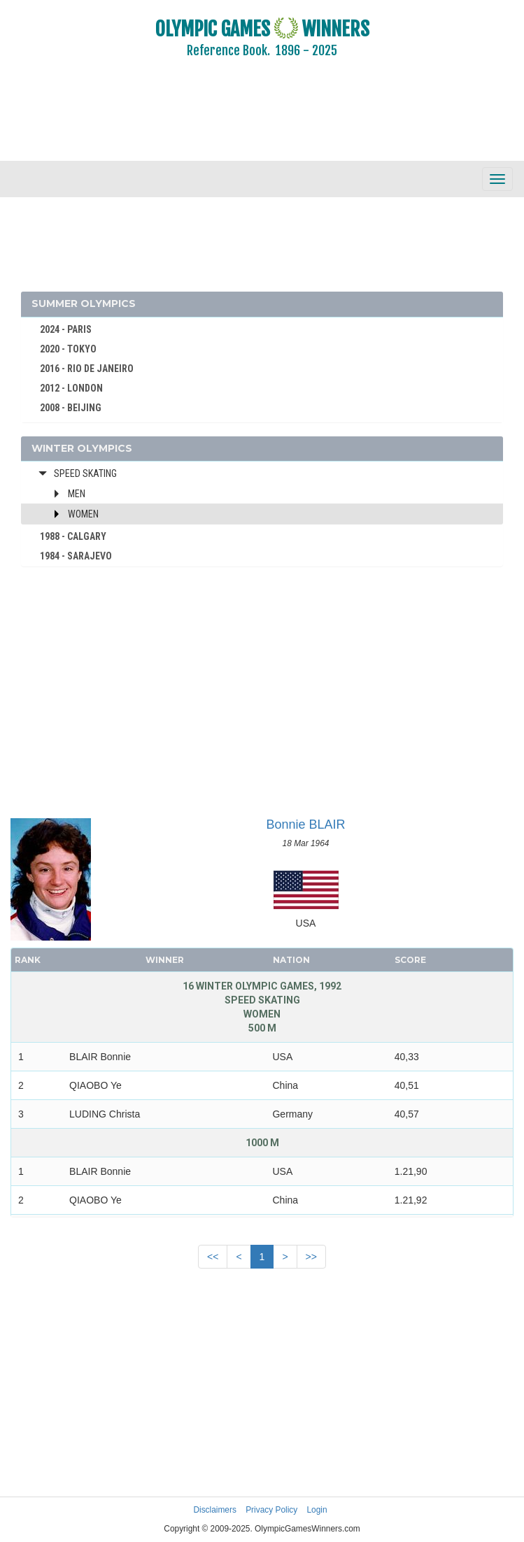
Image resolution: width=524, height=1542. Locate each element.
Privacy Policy (271, 1510)
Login (317, 1510)
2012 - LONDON (71, 388)
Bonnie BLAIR (305, 824)
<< (212, 1256)
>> (311, 1256)
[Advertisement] (262, 118)
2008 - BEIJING (70, 407)
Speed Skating (85, 473)
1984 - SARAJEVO (76, 556)
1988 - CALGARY (73, 536)
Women (83, 514)
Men (76, 493)
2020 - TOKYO (68, 349)
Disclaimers (214, 1510)
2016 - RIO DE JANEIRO (87, 368)
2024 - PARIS (66, 329)
